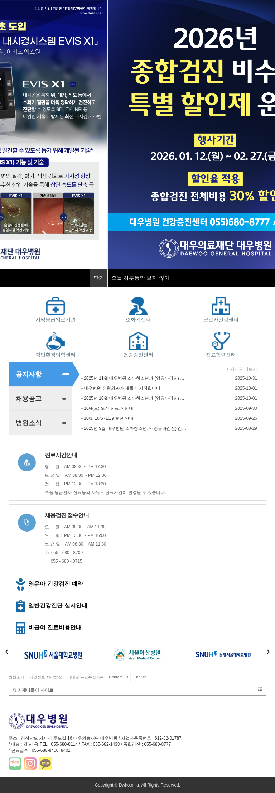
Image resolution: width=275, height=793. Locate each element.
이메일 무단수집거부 (85, 677)
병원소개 (16, 677)
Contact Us (118, 677)
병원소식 (29, 423)
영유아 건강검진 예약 (48, 584)
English (140, 677)
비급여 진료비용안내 (48, 627)
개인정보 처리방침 (45, 677)
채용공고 (29, 398)
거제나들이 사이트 (137, 690)
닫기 (98, 278)
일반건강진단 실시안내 (50, 605)
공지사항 (29, 374)
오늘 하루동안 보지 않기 (140, 278)
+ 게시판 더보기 (241, 369)
